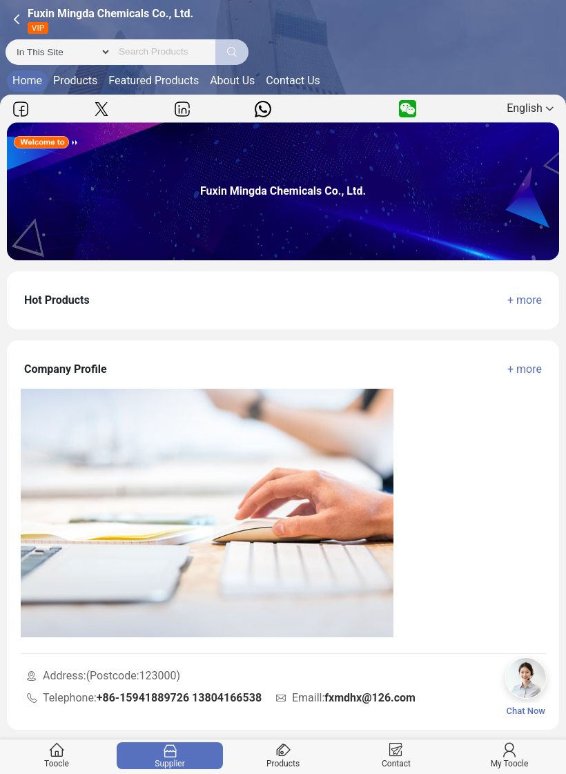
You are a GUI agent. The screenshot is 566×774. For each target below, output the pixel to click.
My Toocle (509, 755)
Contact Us (293, 80)
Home (27, 80)
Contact (396, 755)
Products (75, 80)
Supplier (170, 755)
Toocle (57, 755)
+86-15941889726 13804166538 (179, 697)
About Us (232, 80)
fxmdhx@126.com (370, 697)
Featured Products (153, 80)
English (530, 108)
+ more (524, 300)
